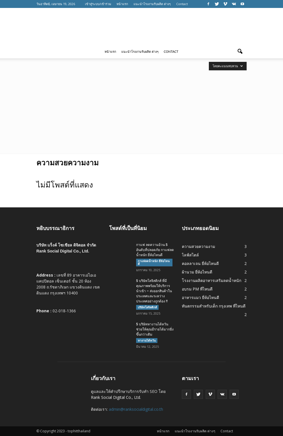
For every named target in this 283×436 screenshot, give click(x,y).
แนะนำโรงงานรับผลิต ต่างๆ (152, 4)
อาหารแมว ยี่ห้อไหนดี (200, 297)
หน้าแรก (122, 4)
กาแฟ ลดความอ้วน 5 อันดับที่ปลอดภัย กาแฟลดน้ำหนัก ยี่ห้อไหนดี (155, 250)
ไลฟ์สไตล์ (190, 255)
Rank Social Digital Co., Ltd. (116, 397)
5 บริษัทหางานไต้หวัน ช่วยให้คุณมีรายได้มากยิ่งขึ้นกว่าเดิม (155, 329)
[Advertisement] (141, 111)
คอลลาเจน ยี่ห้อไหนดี (200, 263)
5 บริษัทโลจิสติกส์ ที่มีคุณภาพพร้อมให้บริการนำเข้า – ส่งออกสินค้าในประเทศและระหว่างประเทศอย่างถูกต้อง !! (154, 291)
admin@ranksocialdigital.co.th (136, 409)
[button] (240, 51)
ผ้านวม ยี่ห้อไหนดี (197, 272)
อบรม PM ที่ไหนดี (197, 289)
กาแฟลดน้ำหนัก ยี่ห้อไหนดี (154, 262)
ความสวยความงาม (198, 246)
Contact (182, 4)
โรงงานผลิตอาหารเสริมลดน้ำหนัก (211, 280)
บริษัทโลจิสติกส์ (147, 307)
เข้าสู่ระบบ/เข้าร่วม (98, 4)
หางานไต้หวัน (147, 340)
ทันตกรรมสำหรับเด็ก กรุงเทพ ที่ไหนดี (213, 306)
